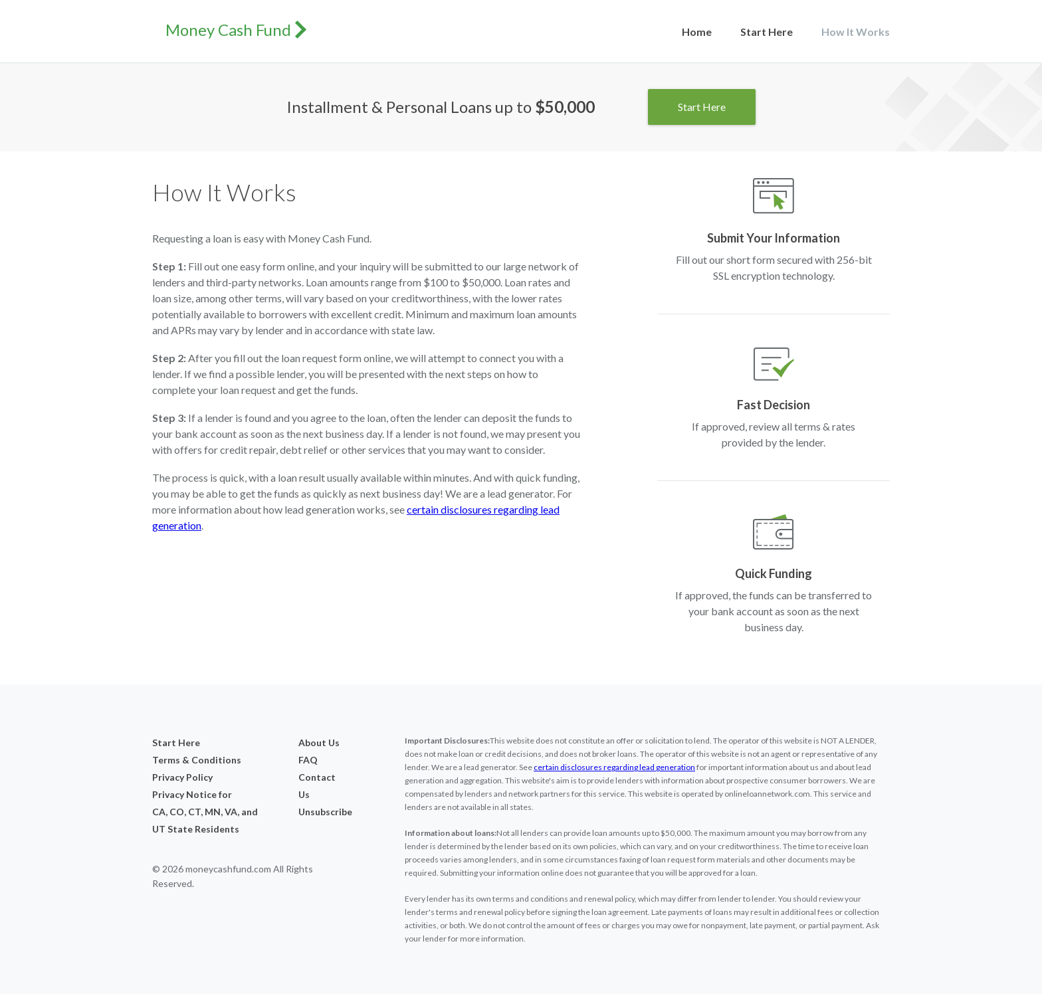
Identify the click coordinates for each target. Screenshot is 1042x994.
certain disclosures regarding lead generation (614, 767)
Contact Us (317, 785)
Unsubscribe (320, 811)
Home (697, 31)
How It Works (855, 31)
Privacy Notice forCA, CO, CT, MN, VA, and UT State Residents (205, 812)
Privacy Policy (182, 777)
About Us (319, 742)
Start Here (766, 31)
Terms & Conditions (196, 759)
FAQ (308, 759)
